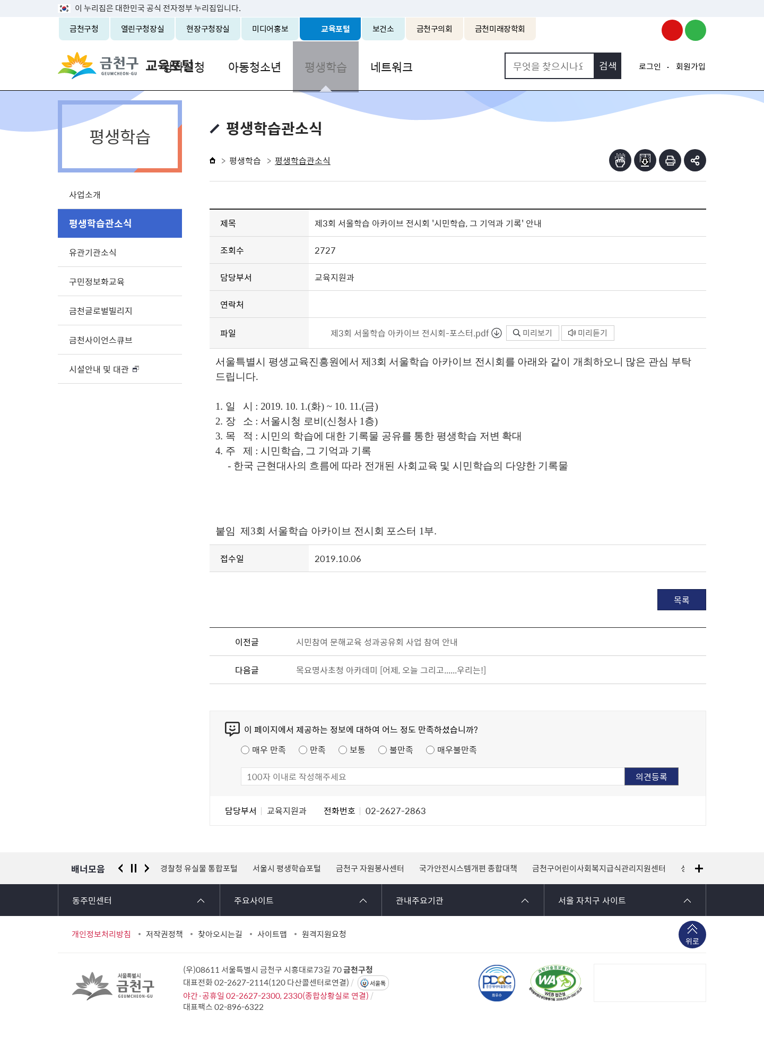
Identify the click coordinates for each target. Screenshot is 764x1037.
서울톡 (378, 983)
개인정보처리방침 (101, 934)
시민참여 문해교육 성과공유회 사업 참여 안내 (377, 641)
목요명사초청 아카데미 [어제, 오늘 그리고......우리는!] (391, 669)
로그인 (650, 66)
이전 (120, 868)
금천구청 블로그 (695, 30)
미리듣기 (587, 333)
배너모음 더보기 (699, 868)
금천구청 (84, 28)
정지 (133, 868)
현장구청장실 (208, 28)
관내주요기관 (420, 900)
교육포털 (335, 28)
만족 (318, 749)
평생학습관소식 (100, 223)
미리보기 (532, 333)
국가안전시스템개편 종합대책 (468, 868)
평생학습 (382, 65)
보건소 (383, 28)
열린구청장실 (142, 28)
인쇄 (670, 160)
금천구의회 (434, 28)
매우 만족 (269, 749)
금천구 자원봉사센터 (370, 868)
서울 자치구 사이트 (592, 900)
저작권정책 (164, 934)
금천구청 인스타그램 (648, 30)
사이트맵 (272, 934)
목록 (682, 599)
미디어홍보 (270, 28)
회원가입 (691, 66)
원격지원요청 (324, 934)
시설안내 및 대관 (99, 368)
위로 (692, 942)
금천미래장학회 (500, 28)
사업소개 (85, 194)
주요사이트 (254, 900)
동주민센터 (92, 900)
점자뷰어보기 (620, 160)
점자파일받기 (645, 160)
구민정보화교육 (97, 281)
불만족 (401, 749)
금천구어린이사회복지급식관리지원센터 (599, 868)
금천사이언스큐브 (101, 339)
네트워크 (446, 65)
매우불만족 (457, 749)
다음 (147, 868)
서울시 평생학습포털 (287, 868)
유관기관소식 (93, 252)
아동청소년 (313, 65)
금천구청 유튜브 (672, 30)
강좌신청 (244, 65)
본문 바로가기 (382, 0)
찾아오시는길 (220, 934)
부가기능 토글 (695, 160)
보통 (358, 749)
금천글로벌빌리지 (101, 310)
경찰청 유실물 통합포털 (199, 868)
